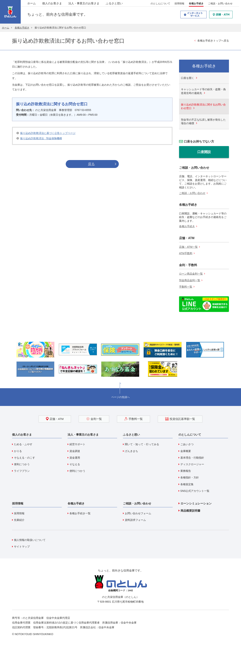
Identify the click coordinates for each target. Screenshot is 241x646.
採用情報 (180, 4)
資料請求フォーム (135, 519)
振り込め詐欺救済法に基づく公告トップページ (48, 133)
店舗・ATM (55, 418)
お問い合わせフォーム (138, 513)
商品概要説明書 (190, 510)
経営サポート (77, 444)
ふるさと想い (114, 3)
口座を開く (187, 77)
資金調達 (74, 451)
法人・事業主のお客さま (83, 3)
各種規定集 (187, 484)
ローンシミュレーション (196, 503)
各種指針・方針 (189, 477)
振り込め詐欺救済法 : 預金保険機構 (41, 138)
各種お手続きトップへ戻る (213, 40)
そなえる (74, 464)
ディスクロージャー (192, 464)
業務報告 (185, 470)
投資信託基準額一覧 (180, 418)
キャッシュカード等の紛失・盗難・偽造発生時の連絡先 (203, 91)
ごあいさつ (187, 444)
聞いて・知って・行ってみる (142, 444)
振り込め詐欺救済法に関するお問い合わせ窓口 (203, 106)
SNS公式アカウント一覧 (195, 490)
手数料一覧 (185, 286)
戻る (91, 164)
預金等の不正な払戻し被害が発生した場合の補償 (203, 121)
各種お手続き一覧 (80, 513)
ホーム (31, 3)
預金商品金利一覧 (189, 280)
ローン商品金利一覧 (191, 273)
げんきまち (131, 451)
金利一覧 (94, 418)
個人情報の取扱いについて (30, 539)
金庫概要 (185, 451)
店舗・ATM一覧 (188, 246)
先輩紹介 (19, 519)
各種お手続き (196, 4)
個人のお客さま (52, 3)
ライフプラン (22, 470)
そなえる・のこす (24, 457)
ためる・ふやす (23, 444)
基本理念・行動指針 (192, 457)
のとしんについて (160, 4)
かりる (18, 451)
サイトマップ (22, 546)
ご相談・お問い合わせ (220, 4)
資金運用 (74, 457)
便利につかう (22, 464)
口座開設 (204, 152)
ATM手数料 (185, 253)
